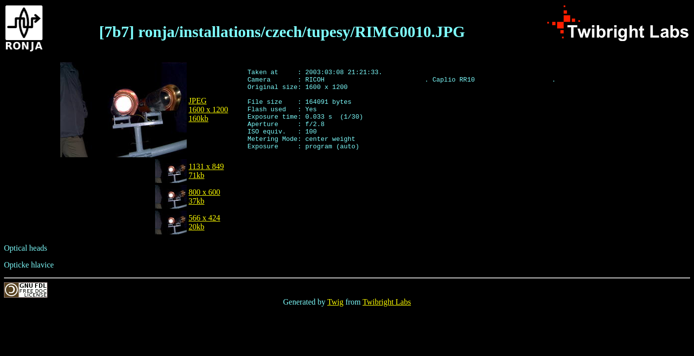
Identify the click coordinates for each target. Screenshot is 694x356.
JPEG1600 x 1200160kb (208, 109)
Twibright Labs (387, 302)
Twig (335, 302)
